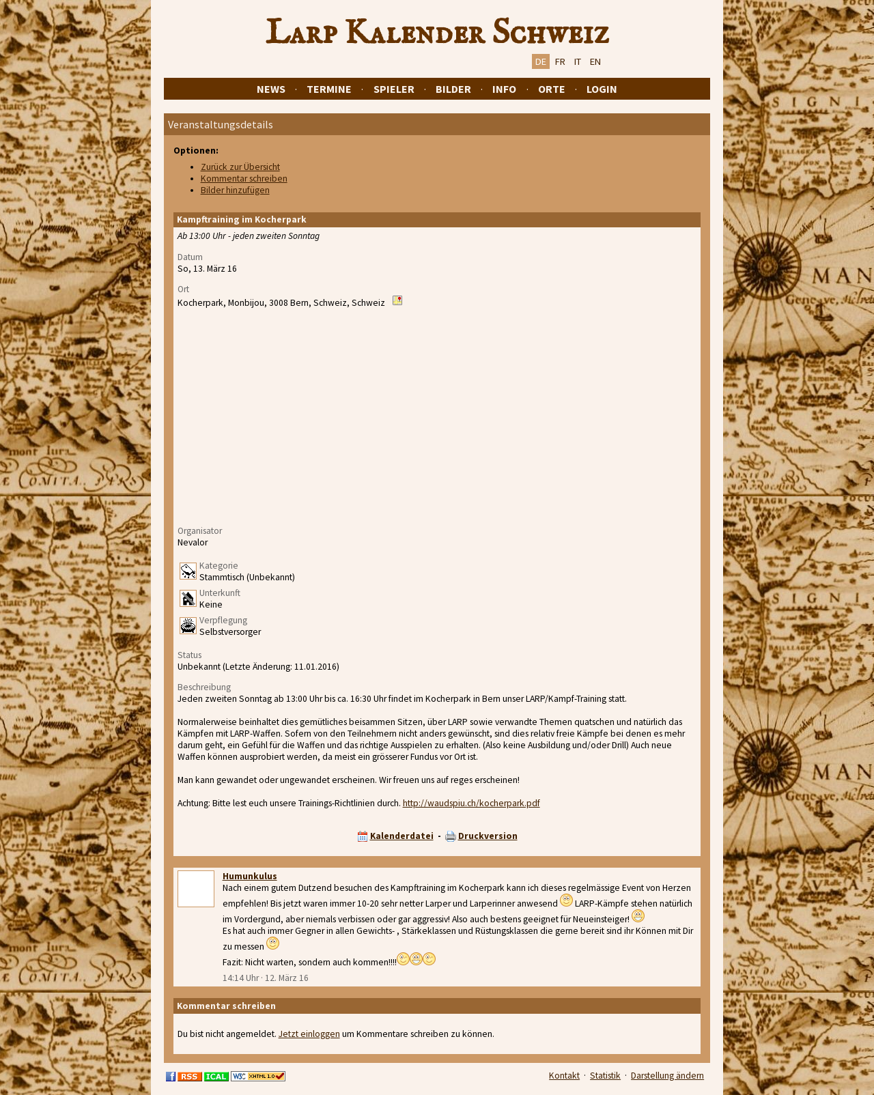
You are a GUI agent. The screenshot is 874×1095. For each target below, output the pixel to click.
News (271, 89)
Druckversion (488, 836)
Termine (329, 89)
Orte (551, 89)
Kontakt (564, 1075)
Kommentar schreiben (244, 178)
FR (560, 61)
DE (540, 61)
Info (504, 89)
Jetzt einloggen (309, 1034)
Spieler (393, 89)
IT (577, 61)
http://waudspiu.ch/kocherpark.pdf (471, 803)
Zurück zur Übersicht (240, 167)
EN (595, 61)
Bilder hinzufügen (235, 190)
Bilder (453, 89)
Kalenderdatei (402, 836)
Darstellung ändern (667, 1075)
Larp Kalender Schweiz (437, 33)
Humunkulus (250, 876)
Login (602, 89)
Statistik (605, 1075)
